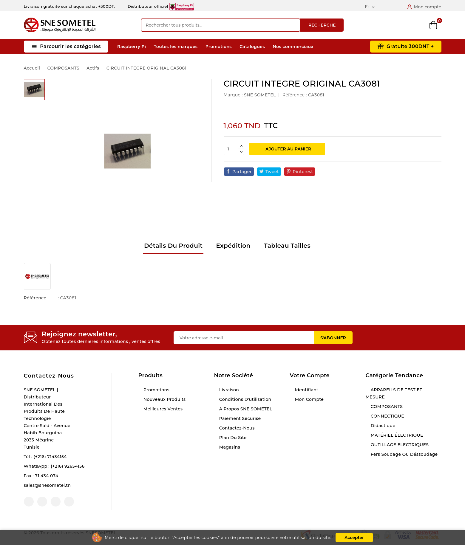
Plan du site (232, 437)
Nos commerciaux (293, 46)
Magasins (229, 447)
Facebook (29, 501)
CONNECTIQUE (387, 416)
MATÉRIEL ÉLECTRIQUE (396, 435)
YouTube (42, 501)
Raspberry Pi (131, 46)
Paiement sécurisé (239, 418)
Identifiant (306, 389)
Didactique (383, 425)
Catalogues (252, 46)
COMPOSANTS (386, 406)
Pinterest (303, 171)
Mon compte (309, 399)
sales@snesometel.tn (47, 485)
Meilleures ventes (162, 409)
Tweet (272, 171)
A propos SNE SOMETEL (245, 409)
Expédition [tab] (233, 245)
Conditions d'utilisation (244, 399)
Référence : (294, 95)
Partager (242, 171)
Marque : (233, 95)
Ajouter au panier (287, 149)
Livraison (228, 389)
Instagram (56, 501)
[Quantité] (231, 149)
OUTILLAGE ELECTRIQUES (399, 444)
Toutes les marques (176, 46)
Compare (393, 25)
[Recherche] (220, 25)
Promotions (219, 46)
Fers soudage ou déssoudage (404, 454)
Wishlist (414, 25)
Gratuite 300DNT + (410, 46)
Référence (35, 298)
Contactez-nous (49, 375)
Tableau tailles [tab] (287, 245)
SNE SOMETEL (260, 95)
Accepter (354, 537)
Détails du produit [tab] (173, 245)
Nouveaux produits (164, 399)
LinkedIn (69, 501)
